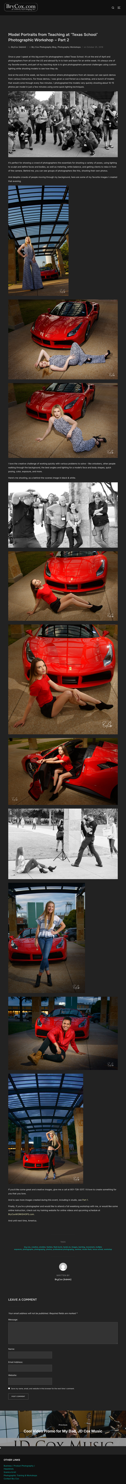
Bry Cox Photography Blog (44, 52)
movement (90, 1252)
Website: (12, 1380)
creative (35, 1252)
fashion (49, 1252)
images (74, 1252)
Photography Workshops (69, 52)
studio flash (87, 1254)
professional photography (63, 1254)
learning (82, 1252)
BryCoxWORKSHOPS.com (21, 1219)
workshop (108, 1254)
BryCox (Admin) (18, 52)
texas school (98, 1254)
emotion (42, 1252)
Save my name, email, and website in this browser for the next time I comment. (42, 1393)
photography (39, 1254)
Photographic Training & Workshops (20, 1480)
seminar (78, 1254)
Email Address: (15, 1367)
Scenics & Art (10, 1477)
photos (49, 1254)
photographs (28, 1254)
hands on (67, 1252)
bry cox (27, 1252)
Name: (11, 1353)
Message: (13, 1324)
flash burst (58, 1252)
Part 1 (85, 1204)
